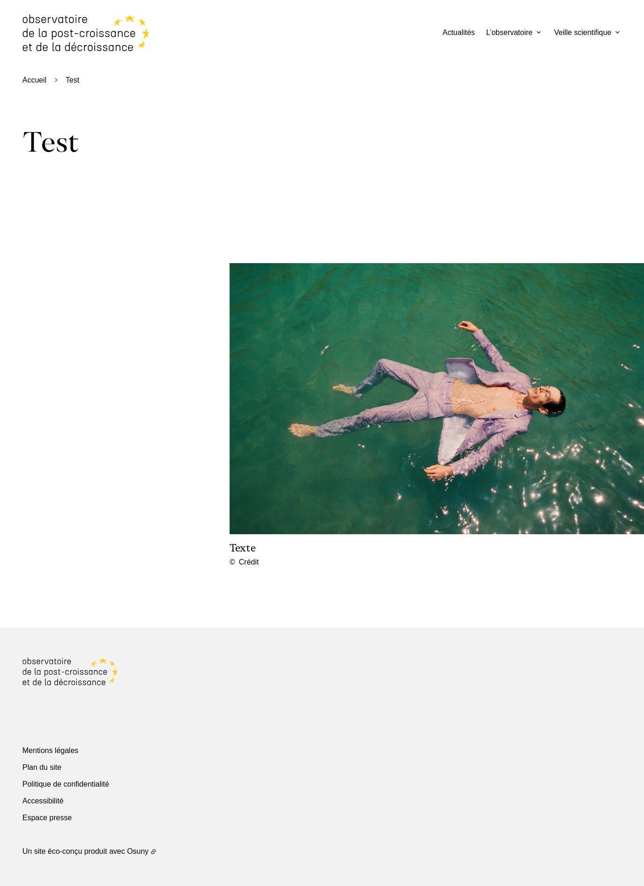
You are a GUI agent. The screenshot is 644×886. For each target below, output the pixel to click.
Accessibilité (42, 801)
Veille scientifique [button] (582, 32)
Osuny (137, 851)
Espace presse (47, 818)
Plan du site (42, 767)
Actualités (458, 32)
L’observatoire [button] (509, 32)
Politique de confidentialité (65, 784)
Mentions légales (50, 750)
